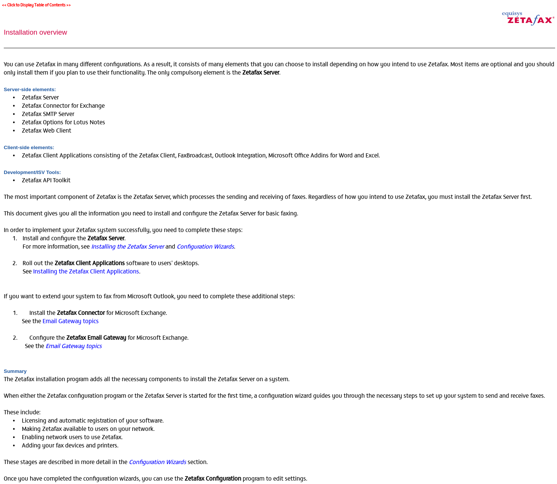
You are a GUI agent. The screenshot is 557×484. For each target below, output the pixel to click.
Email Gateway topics (71, 320)
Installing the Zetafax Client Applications (86, 271)
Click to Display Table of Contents (36, 5)
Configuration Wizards (205, 246)
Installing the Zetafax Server (128, 246)
